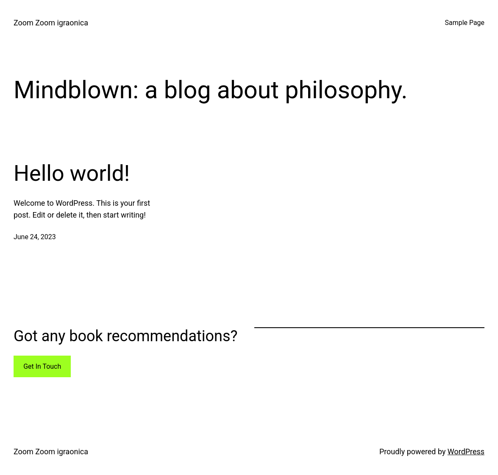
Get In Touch (42, 366)
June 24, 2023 (35, 237)
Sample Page (464, 23)
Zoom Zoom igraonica (51, 22)
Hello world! (72, 173)
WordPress (466, 451)
